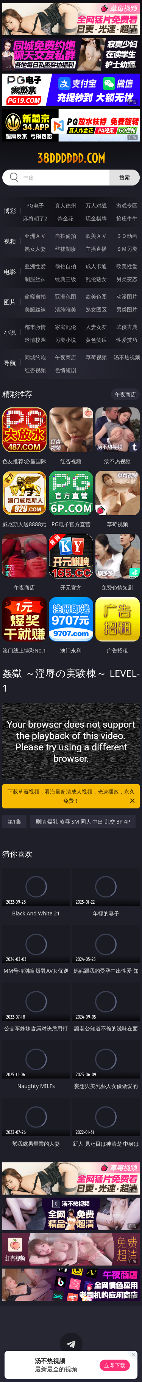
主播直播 (96, 248)
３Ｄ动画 (126, 235)
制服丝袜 (35, 279)
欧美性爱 (126, 266)
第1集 (14, 821)
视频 (10, 241)
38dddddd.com (71, 158)
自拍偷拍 (65, 235)
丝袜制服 (65, 248)
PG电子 (35, 205)
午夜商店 (65, 357)
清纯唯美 (65, 309)
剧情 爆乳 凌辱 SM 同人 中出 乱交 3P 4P (83, 821)
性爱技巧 (126, 339)
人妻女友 (96, 326)
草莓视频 (96, 357)
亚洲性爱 (35, 266)
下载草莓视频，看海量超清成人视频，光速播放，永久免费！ (72, 796)
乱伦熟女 (96, 279)
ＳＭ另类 (126, 248)
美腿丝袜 (35, 309)
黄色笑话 (96, 339)
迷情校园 (35, 339)
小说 (10, 332)
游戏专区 (126, 205)
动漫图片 (126, 296)
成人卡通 (96, 266)
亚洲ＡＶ (35, 235)
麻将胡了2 (35, 218)
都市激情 (35, 326)
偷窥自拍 (35, 296)
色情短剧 (65, 370)
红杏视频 (35, 370)
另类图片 (126, 309)
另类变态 (126, 279)
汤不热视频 (127, 357)
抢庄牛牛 (126, 218)
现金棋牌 (96, 218)
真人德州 (65, 205)
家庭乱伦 (65, 326)
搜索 (124, 177)
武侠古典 (126, 326)
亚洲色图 (65, 296)
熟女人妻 (35, 248)
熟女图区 (96, 309)
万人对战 (96, 205)
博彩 (10, 211)
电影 (10, 271)
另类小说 (65, 339)
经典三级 (65, 279)
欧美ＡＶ (96, 235)
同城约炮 (35, 357)
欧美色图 (96, 296)
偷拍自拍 (65, 266)
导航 (10, 362)
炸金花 (65, 218)
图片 (10, 302)
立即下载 (114, 1365)
